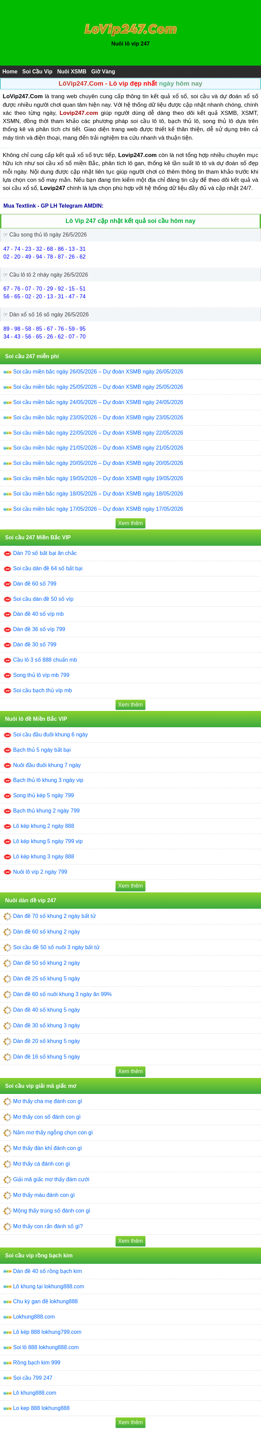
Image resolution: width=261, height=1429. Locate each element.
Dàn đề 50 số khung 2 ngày (46, 963)
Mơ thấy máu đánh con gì (44, 1195)
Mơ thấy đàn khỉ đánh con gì (47, 1148)
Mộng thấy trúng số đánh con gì (51, 1211)
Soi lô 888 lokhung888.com (46, 1347)
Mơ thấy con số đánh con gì (47, 1117)
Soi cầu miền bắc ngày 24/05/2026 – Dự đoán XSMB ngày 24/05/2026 (98, 402)
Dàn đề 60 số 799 (34, 584)
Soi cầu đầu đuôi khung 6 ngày (50, 734)
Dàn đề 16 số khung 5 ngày (46, 1057)
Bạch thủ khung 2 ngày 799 (46, 811)
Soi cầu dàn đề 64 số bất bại (47, 568)
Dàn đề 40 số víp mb (38, 614)
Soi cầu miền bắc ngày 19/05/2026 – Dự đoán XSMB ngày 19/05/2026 (98, 478)
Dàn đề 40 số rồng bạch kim (47, 1271)
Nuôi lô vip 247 (130, 44)
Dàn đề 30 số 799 (34, 644)
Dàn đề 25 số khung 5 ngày (46, 978)
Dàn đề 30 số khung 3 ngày (46, 1025)
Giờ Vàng (103, 71)
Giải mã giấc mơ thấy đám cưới (51, 1179)
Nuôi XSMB (71, 71)
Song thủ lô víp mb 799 (41, 675)
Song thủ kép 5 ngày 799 (43, 795)
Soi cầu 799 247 (32, 1378)
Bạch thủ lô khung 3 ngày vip (48, 780)
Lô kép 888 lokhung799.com (47, 1332)
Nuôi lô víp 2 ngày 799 (40, 872)
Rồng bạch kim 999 (36, 1362)
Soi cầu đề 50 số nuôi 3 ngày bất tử (56, 947)
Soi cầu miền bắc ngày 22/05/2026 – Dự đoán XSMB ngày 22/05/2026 (98, 433)
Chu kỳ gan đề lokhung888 (45, 1301)
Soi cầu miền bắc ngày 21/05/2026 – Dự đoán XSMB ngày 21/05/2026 (98, 448)
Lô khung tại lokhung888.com (48, 1286)
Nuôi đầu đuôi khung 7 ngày (47, 765)
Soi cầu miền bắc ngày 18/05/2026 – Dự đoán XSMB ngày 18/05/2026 (98, 493)
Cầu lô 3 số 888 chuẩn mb (45, 660)
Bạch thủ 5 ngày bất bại (42, 750)
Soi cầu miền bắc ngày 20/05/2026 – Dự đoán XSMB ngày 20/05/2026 (98, 463)
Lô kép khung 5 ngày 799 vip (48, 841)
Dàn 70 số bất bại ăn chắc (44, 553)
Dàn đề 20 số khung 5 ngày (46, 1041)
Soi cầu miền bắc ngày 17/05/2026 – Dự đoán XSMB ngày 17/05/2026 (98, 509)
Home (9, 71)
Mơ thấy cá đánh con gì (41, 1164)
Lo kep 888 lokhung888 (41, 1408)
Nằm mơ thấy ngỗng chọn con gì (53, 1132)
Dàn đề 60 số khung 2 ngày (46, 932)
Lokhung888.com (34, 1317)
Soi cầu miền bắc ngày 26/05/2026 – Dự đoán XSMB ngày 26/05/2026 (98, 371)
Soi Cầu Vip (37, 71)
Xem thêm (130, 523)
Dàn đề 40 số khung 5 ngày (46, 1010)
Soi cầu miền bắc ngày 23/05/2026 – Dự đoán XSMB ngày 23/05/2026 (98, 417)
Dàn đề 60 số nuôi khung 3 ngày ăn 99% (62, 994)
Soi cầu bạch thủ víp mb (42, 690)
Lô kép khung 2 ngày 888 (43, 826)
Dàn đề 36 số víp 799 (39, 629)
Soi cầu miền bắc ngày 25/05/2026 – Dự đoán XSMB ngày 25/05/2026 (98, 387)
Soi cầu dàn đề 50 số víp (43, 599)
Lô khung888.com (34, 1393)
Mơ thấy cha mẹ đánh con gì (47, 1101)
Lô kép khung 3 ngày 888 (43, 856)
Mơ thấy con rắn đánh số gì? (48, 1226)
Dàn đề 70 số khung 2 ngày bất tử (54, 916)
